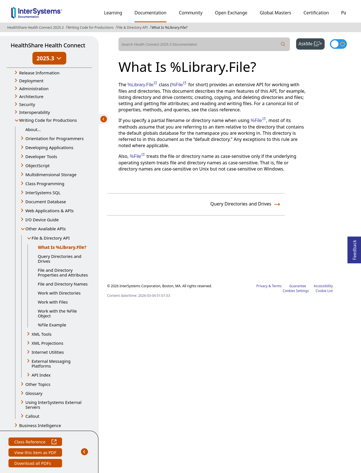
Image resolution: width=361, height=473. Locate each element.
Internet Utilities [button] (48, 352)
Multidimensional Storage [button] (50, 174)
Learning (113, 13)
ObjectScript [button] (37, 165)
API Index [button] (41, 375)
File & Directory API (132, 27)
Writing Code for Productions (90, 27)
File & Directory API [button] (51, 238)
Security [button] (27, 104)
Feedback (354, 248)
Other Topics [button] (37, 384)
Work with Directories (59, 293)
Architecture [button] (31, 96)
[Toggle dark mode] (338, 44)
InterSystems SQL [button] (42, 192)
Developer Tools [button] (41, 156)
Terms (277, 286)
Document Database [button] (45, 201)
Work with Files (53, 302)
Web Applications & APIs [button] (49, 210)
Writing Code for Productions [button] (48, 120)
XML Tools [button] (42, 334)
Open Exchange (231, 13)
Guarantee (297, 286)
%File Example (52, 325)
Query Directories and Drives (60, 258)
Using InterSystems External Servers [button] (53, 404)
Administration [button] (34, 88)
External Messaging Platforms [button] (51, 363)
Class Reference (35, 442)
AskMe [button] (311, 43)
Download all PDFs (33, 463)
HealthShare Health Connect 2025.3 (35, 27)
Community (190, 13)
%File (179, 84)
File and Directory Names (63, 284)
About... (33, 129)
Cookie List (324, 290)
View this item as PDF (35, 453)
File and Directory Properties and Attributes (63, 272)
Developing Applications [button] (49, 147)
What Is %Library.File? (169, 27)
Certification (316, 13)
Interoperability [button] (34, 112)
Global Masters (275, 13)
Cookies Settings (296, 291)
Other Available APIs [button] (45, 228)
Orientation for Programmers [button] (54, 138)
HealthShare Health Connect (48, 45)
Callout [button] (32, 416)
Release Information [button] (39, 73)
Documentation (150, 13)
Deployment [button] (31, 80)
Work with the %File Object (57, 313)
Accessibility (323, 286)
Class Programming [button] (44, 183)
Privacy (262, 286)
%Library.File (142, 84)
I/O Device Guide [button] (42, 219)
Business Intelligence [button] (40, 425)
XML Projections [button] (47, 343)
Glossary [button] (34, 393)
